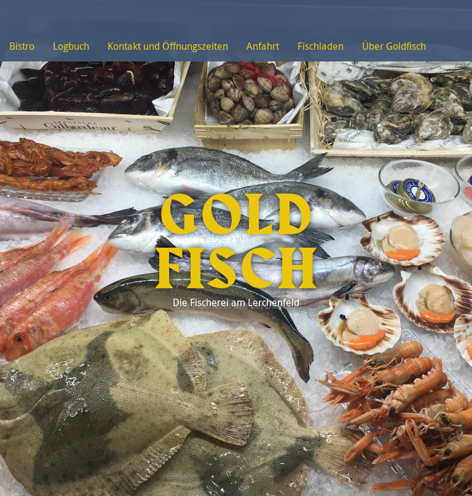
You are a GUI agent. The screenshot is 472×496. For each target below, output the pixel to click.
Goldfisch (236, 243)
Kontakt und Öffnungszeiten (168, 46)
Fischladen (320, 46)
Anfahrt (262, 46)
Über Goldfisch (394, 46)
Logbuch (71, 46)
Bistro (21, 46)
